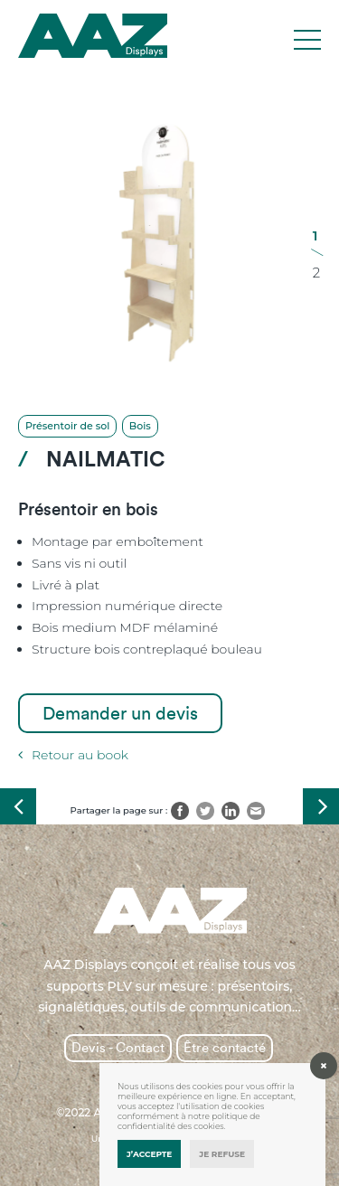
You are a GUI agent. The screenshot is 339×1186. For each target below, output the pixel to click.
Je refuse (222, 1154)
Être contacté (225, 1048)
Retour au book (73, 755)
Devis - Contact (118, 1048)
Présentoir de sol (67, 425)
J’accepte (149, 1154)
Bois (140, 425)
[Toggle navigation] (307, 41)
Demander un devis (120, 713)
